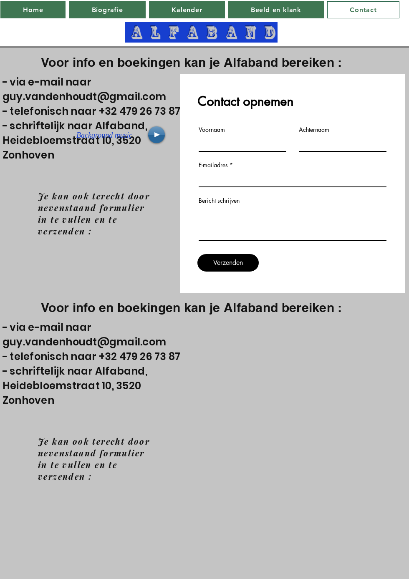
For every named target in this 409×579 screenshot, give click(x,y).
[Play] (156, 134)
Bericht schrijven (219, 201)
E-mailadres (213, 165)
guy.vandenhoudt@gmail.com (84, 96)
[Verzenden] (228, 263)
